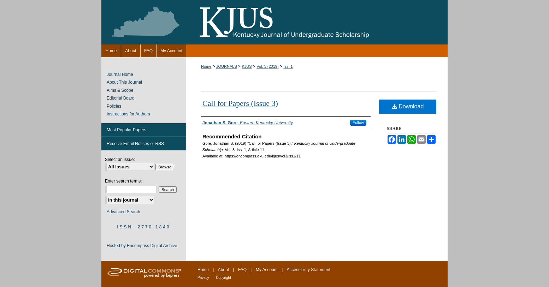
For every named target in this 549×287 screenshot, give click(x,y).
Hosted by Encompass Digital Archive (142, 245)
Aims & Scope (120, 90)
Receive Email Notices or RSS (135, 143)
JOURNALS (226, 66)
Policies (114, 106)
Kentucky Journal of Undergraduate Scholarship (274, 22)
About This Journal (124, 82)
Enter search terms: (123, 181)
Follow (358, 122)
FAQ (242, 269)
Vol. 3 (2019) (267, 66)
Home (206, 66)
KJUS (247, 66)
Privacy (203, 278)
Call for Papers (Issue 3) (240, 103)
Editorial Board (121, 98)
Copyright (223, 278)
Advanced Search (123, 211)
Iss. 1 (288, 66)
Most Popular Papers (126, 129)
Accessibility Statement (308, 269)
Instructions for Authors (128, 114)
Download (408, 106)
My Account (267, 269)
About (223, 269)
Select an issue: (120, 159)
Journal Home (120, 74)
